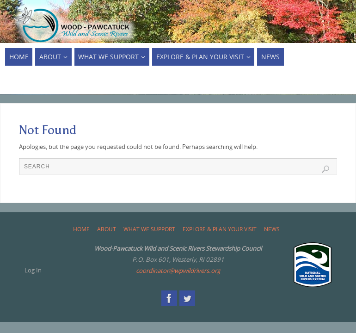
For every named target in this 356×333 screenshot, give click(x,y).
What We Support (149, 229)
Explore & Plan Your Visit (220, 229)
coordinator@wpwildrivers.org (178, 270)
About (106, 229)
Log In (33, 270)
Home (81, 229)
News (272, 229)
